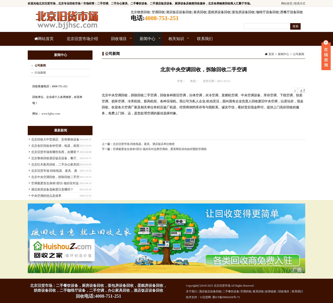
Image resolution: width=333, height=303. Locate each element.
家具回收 (200, 12)
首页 (271, 54)
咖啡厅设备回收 (267, 12)
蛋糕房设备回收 (219, 12)
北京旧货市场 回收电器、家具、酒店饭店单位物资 (144, 144)
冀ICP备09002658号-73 (226, 297)
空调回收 (158, 12)
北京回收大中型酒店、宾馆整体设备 (55, 139)
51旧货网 (205, 297)
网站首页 (286, 3)
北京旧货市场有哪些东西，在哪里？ (55, 152)
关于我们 (191, 291)
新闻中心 (147, 41)
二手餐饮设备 (230, 291)
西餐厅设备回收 (291, 12)
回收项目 (118, 41)
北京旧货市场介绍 (82, 39)
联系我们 (205, 39)
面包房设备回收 (243, 12)
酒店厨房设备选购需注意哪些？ (52, 189)
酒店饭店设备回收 (179, 12)
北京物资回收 (140, 12)
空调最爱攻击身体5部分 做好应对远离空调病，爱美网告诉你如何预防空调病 (160, 149)
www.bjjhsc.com (50, 113)
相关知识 (175, 41)
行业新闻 (40, 72)
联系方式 (299, 3)
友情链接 (270, 291)
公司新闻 (298, 54)
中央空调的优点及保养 (46, 195)
